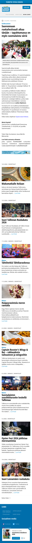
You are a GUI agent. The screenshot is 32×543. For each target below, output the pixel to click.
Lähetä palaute (17, 511)
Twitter (17, 524)
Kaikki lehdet (27, 14)
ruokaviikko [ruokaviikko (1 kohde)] (26, 141)
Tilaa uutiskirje (10, 14)
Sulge (29, 528)
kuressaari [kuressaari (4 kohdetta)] (17, 141)
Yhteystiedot (6, 514)
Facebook (7, 524)
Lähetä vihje (18, 14)
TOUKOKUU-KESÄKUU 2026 (19, 533)
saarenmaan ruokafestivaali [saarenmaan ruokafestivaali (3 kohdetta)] (16, 146)
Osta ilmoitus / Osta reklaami (7, 511)
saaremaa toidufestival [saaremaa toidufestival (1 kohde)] (9, 143)
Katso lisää (5, 498)
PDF (24, 538)
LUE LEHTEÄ (16, 538)
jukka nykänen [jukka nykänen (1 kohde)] (7, 141)
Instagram (8, 527)
